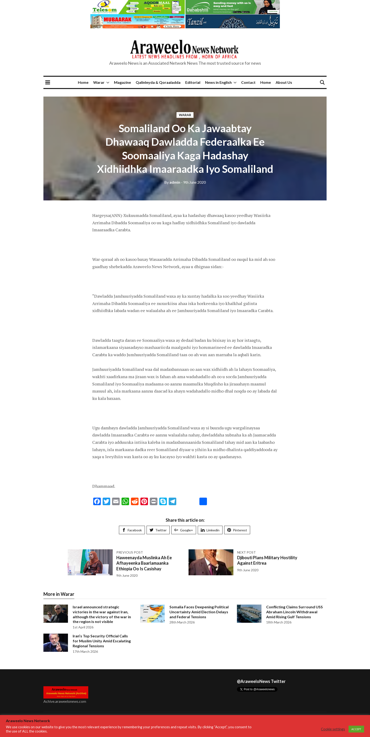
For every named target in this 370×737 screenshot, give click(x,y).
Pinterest (237, 530)
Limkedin (210, 530)
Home (83, 82)
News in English (218, 82)
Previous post (129, 552)
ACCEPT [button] (356, 729)
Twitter (158, 530)
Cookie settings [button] (333, 729)
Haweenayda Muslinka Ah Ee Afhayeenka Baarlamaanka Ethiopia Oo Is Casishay (144, 563)
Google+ (183, 530)
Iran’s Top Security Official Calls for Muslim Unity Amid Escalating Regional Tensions (102, 641)
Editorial (192, 82)
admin (172, 182)
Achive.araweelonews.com (64, 701)
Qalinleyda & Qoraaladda (158, 82)
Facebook (132, 530)
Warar (99, 82)
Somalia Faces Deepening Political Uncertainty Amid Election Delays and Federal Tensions (199, 612)
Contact (248, 82)
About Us (284, 82)
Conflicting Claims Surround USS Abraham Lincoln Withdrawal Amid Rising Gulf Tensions (294, 612)
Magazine (122, 82)
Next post (246, 552)
